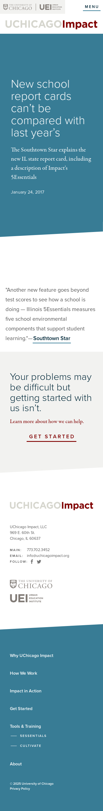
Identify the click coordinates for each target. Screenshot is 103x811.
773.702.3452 (38, 549)
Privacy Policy (20, 789)
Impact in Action (25, 691)
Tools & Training (25, 726)
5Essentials (33, 736)
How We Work (23, 673)
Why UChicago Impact (31, 655)
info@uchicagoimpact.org (48, 555)
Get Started (52, 437)
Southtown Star (51, 338)
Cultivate (30, 746)
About (16, 764)
